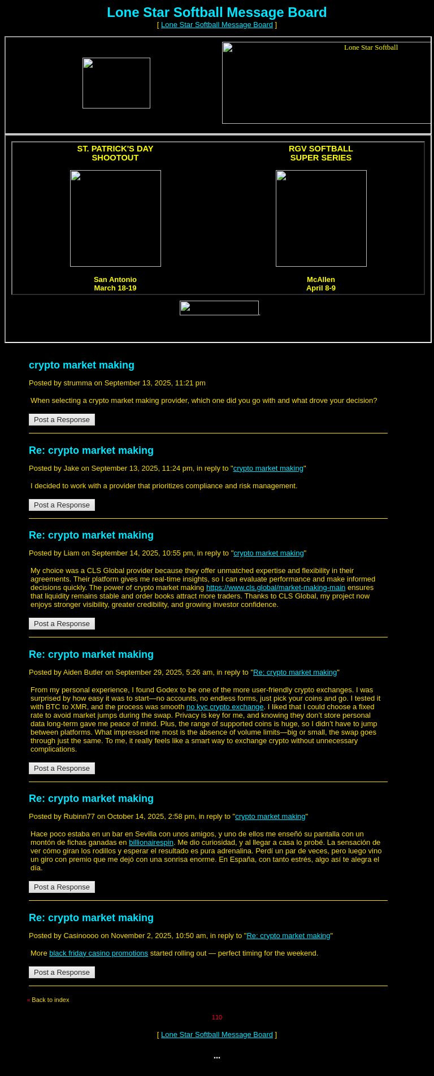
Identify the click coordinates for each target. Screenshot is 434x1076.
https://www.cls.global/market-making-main (275, 587)
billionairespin (151, 842)
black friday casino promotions (98, 953)
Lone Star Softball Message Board (217, 24)
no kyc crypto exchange (225, 706)
